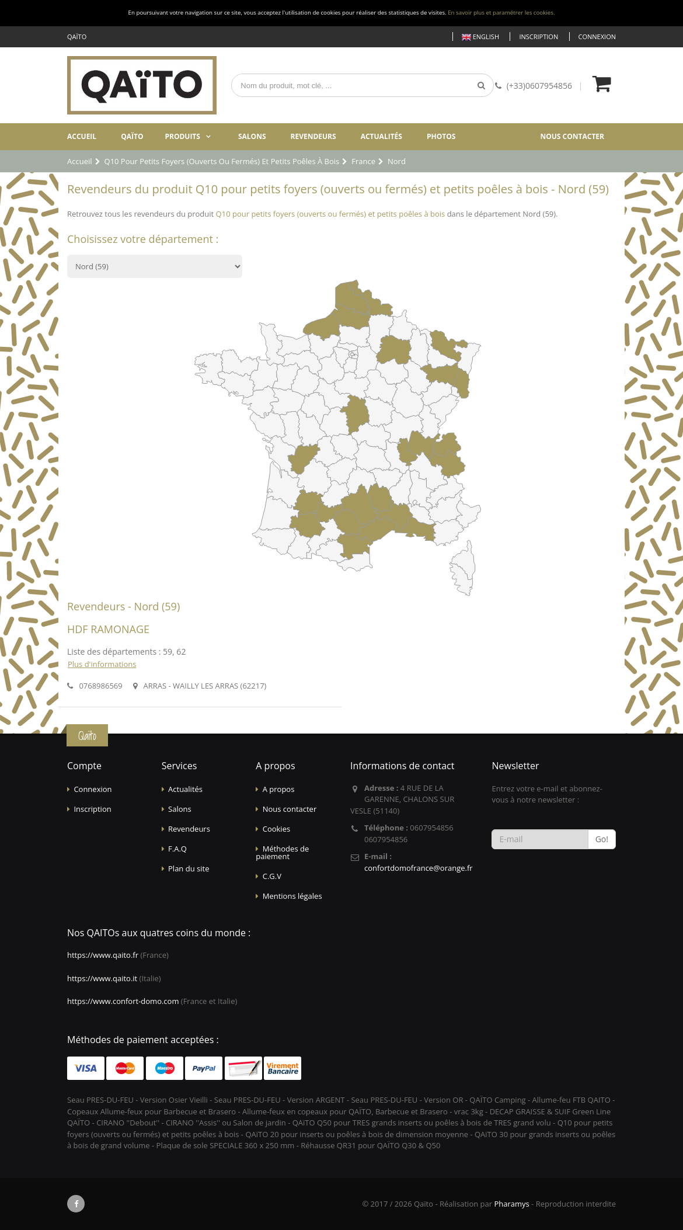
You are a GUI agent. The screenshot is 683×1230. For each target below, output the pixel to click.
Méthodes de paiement (282, 852)
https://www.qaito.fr (102, 955)
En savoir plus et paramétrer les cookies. (501, 12)
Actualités (381, 136)
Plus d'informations (102, 664)
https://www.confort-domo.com (123, 1001)
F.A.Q (177, 848)
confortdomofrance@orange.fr (418, 868)
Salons (252, 136)
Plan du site (188, 868)
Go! (601, 839)
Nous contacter (572, 136)
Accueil (81, 136)
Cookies (276, 829)
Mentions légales (292, 896)
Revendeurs (313, 136)
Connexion (597, 36)
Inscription (538, 36)
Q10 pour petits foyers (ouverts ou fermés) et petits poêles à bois (330, 214)
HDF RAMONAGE (108, 629)
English (480, 37)
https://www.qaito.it (102, 978)
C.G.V (272, 876)
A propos (279, 789)
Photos (441, 136)
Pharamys (511, 1203)
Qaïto (132, 136)
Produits (182, 136)
